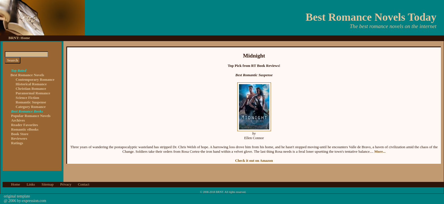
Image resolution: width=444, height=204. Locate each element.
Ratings (17, 143)
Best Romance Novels (27, 72)
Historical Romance (31, 84)
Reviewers (19, 138)
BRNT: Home (19, 38)
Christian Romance (31, 88)
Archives (18, 120)
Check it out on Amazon (254, 160)
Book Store (19, 134)
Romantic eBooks (25, 129)
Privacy (65, 184)
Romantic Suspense (31, 102)
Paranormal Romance (33, 93)
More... (380, 151)
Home (15, 184)
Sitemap (48, 184)
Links (31, 184)
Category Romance (31, 107)
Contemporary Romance (35, 79)
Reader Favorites (24, 125)
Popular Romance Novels (30, 116)
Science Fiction (27, 97)
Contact (83, 184)
